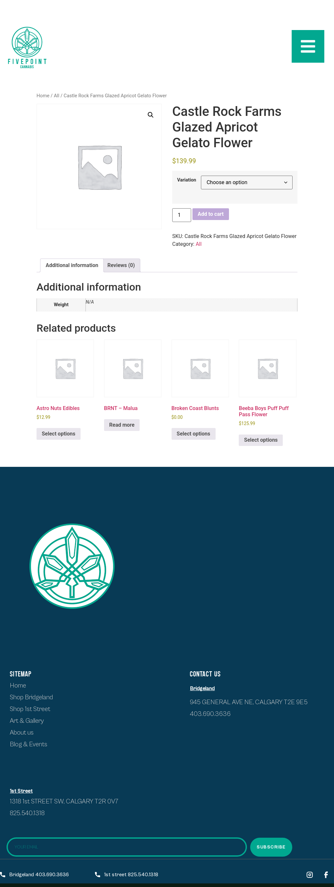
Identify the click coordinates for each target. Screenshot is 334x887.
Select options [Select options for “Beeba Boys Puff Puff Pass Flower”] (261, 440)
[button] (151, 115)
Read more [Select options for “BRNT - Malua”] (122, 425)
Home (43, 96)
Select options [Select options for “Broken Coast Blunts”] (193, 434)
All (56, 96)
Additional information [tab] (72, 265)
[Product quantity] (181, 215)
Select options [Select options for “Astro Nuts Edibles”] (58, 434)
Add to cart (211, 214)
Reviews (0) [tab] (121, 265)
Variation (186, 180)
